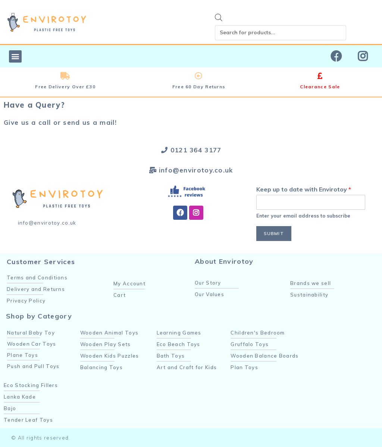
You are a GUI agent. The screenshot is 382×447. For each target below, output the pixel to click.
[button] (15, 56)
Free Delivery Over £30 (65, 86)
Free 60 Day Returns (199, 86)
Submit (274, 233)
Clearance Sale (320, 86)
